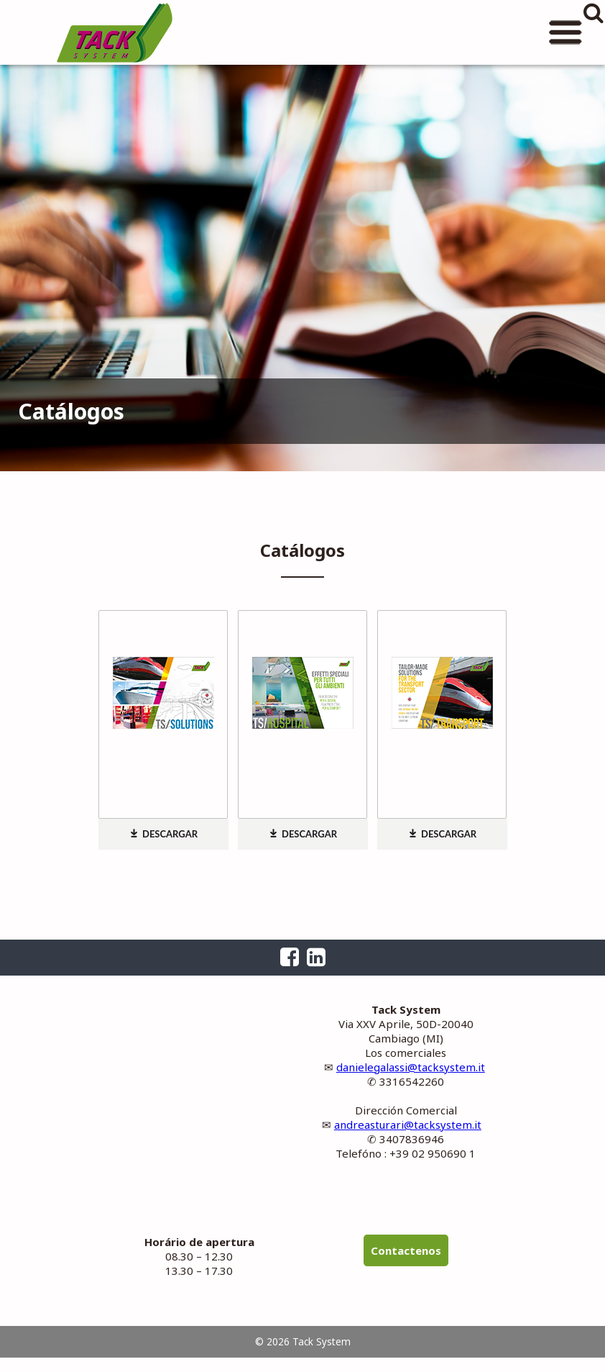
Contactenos (406, 1250)
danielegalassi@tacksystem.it (410, 1067)
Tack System (115, 32)
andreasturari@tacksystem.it (407, 1124)
